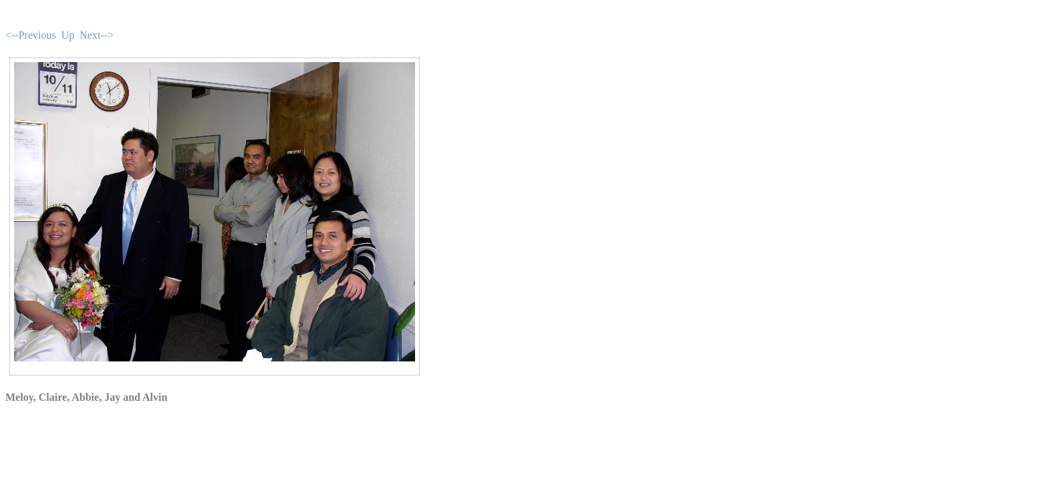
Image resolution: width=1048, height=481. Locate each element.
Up (68, 35)
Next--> (97, 35)
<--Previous (30, 35)
